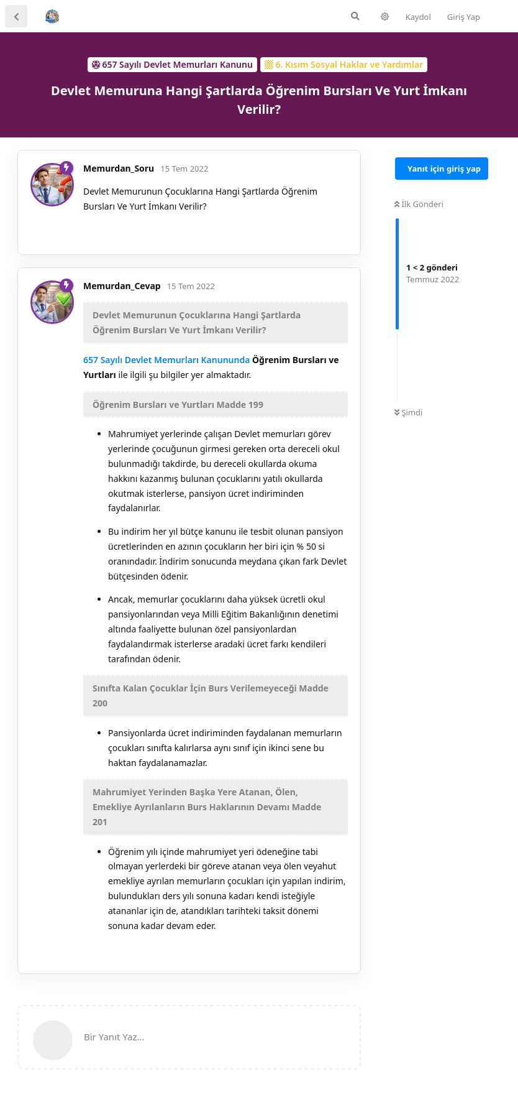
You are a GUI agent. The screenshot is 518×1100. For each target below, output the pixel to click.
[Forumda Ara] (355, 16)
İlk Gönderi (418, 204)
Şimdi (408, 412)
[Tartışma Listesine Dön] (16, 16)
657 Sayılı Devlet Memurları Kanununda (166, 360)
